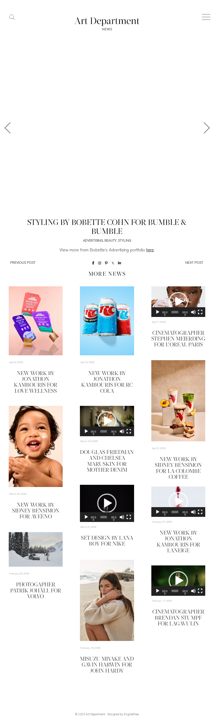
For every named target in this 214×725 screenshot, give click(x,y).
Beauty (110, 241)
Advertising (93, 241)
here (150, 250)
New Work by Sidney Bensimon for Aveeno (35, 511)
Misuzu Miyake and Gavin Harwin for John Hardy (107, 665)
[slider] (174, 312)
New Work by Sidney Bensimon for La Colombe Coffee (178, 465)
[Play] (157, 312)
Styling (124, 241)
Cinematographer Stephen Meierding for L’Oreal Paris (178, 339)
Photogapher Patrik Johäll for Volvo (36, 590)
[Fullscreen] (200, 312)
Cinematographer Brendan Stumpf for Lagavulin (178, 618)
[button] (178, 302)
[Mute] (193, 312)
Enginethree (131, 714)
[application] (178, 302)
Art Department (95, 714)
